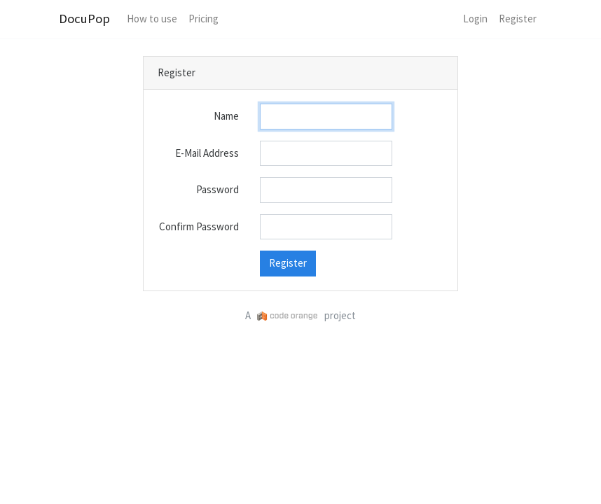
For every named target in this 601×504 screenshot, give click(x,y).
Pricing (203, 18)
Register (518, 18)
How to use (152, 18)
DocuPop (84, 18)
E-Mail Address (207, 153)
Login (475, 18)
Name (226, 115)
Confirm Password (199, 226)
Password (217, 189)
